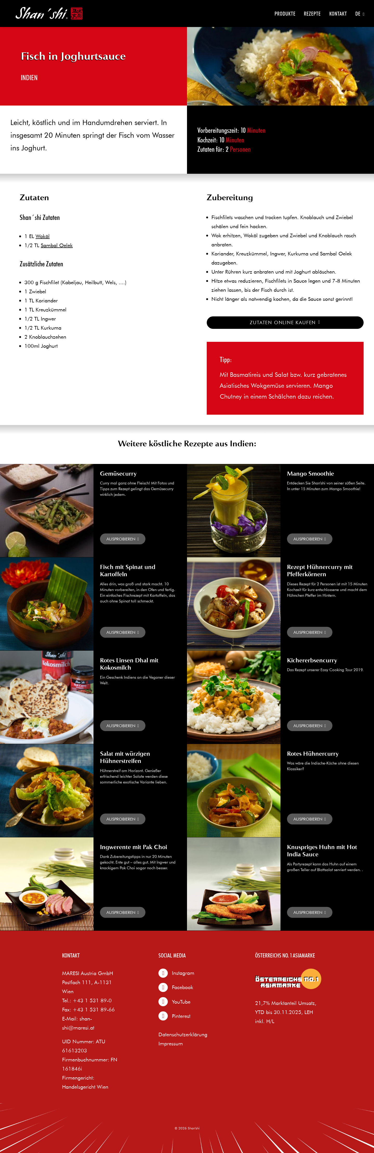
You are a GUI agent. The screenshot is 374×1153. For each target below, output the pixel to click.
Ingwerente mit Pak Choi (133, 847)
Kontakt (338, 13)
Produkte (285, 13)
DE (360, 14)
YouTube (174, 1001)
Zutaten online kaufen (285, 322)
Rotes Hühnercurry (313, 754)
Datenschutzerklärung (182, 1034)
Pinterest (174, 1015)
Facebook (175, 987)
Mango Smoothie (310, 474)
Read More (122, 538)
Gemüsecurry (118, 474)
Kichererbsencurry (312, 661)
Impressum (170, 1043)
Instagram (176, 973)
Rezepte (312, 13)
